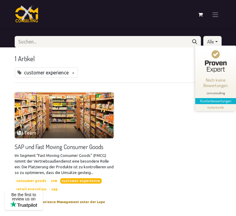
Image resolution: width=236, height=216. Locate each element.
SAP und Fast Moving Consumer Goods (59, 147)
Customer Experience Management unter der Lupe (62, 202)
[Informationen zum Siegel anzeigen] (215, 107)
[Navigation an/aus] (215, 14)
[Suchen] (194, 41)
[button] (212, 41)
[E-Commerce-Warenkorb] (201, 14)
